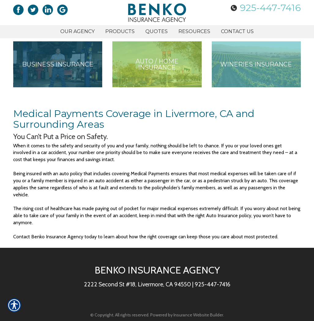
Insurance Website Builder (198, 315)
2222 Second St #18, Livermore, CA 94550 (137, 284)
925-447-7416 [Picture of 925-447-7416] (270, 7)
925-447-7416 (212, 284)
